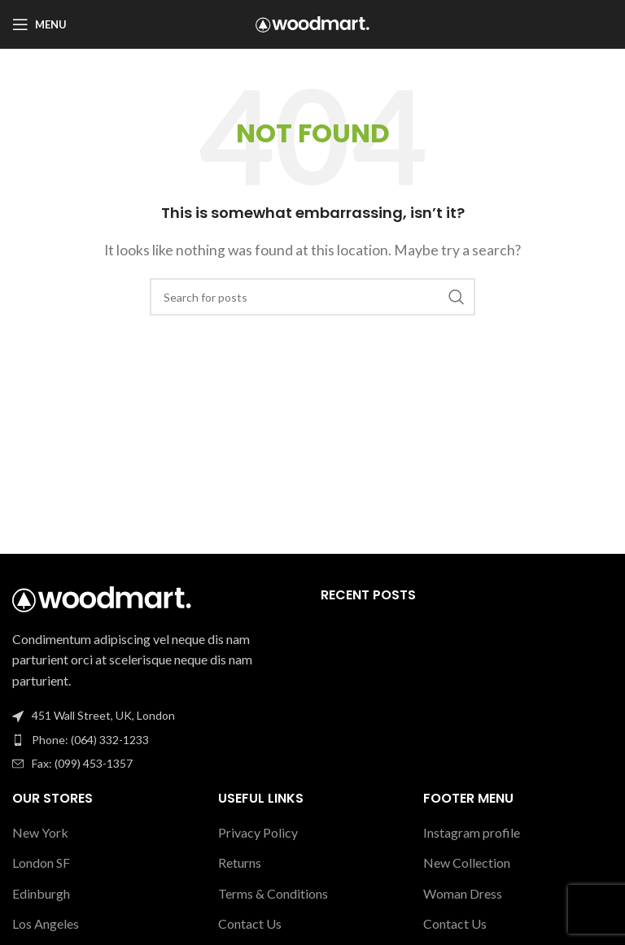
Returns (239, 862)
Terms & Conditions (273, 893)
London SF (41, 862)
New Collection (466, 862)
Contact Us (250, 923)
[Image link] (101, 597)
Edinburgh (41, 893)
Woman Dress (462, 893)
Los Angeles (45, 923)
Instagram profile (471, 832)
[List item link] (158, 740)
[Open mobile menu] (39, 24)
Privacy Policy (258, 832)
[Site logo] (312, 22)
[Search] (312, 297)
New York (40, 832)
